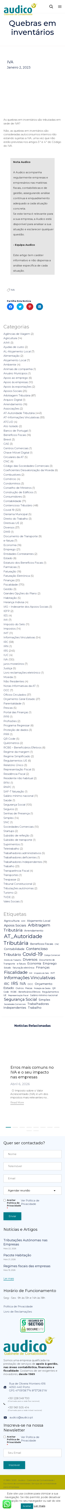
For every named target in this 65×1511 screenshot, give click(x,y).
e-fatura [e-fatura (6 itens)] (21, 963)
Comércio (9, 479)
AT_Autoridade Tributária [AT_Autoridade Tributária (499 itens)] (22, 939)
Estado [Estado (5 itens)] (7, 967)
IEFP (6, 611)
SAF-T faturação (13, 791)
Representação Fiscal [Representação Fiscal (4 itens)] (18, 995)
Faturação (9, 571)
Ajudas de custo (13, 347)
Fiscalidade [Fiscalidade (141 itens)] (16, 972)
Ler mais (39, 1506)
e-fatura (8, 540)
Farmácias (10, 567)
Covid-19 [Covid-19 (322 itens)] (32, 954)
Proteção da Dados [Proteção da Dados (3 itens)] (42, 988)
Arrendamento (12, 404)
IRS (5, 650)
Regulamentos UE (15, 760)
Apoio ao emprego (15, 377)
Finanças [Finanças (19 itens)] (43, 967)
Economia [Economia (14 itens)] (34, 963)
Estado (7, 558)
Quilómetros (11, 743)
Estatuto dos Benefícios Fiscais (23, 562)
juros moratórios (13, 663)
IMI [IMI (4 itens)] (30, 973)
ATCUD (8, 421)
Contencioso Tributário (17, 505)
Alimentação (11, 355)
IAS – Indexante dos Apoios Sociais (25, 606)
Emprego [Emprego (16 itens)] (50, 963)
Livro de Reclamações (17, 1311)
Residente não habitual (18, 778)
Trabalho (8, 866)
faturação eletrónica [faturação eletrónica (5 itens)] (23, 967)
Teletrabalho (11, 848)
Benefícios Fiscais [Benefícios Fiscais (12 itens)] (41, 943)
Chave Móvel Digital (16, 452)
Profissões (10, 721)
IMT (5, 633)
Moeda (8, 677)
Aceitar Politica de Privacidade (14, 1204)
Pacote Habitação (17, 1255)
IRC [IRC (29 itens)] (6, 984)
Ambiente (9, 364)
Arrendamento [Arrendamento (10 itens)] (33, 930)
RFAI (6, 782)
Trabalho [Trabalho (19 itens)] (34, 1007)
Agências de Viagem (16, 333)
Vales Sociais (11, 901)
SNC (6, 822)
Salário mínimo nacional (18, 795)
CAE (6, 443)
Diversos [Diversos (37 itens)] (30, 959)
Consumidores (12, 496)
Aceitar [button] (27, 1506)
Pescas (8, 707)
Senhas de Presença (16, 813)
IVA (10, 62)
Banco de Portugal (15, 430)
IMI (5, 619)
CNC (6, 461)
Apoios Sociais (12, 391)
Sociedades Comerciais (18, 826)
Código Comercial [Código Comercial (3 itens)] (52, 955)
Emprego (9, 549)
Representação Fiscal (17, 769)
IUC (5, 655)
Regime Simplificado (16, 756)
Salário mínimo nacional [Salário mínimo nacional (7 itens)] (44, 995)
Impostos (9, 628)
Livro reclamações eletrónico (21, 672)
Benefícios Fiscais (14, 435)
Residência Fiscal (14, 774)
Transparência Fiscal (16, 870)
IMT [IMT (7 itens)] (53, 973)
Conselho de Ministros (17, 487)
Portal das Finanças (15, 712)
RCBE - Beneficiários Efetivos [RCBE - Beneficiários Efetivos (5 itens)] (25, 992)
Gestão (8, 589)
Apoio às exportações (17, 386)
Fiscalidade (10, 584)
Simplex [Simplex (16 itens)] (44, 999)
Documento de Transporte (20, 536)
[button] (17, 1103)
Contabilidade (12, 501)
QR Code (9, 738)
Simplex (8, 818)
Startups (8, 831)
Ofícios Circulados (14, 694)
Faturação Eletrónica (16, 575)
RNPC (7, 787)
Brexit (7, 439)
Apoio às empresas (15, 382)
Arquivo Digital (12, 399)
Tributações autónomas (18, 888)
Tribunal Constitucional (17, 883)
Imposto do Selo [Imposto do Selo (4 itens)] (41, 973)
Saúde (7, 800)
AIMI (6, 342)
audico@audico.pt (21, 1417)
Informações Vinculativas (19, 637)
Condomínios (11, 483)
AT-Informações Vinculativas (21, 417)
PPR (6, 716)
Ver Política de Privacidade (30, 1202)
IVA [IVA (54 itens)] (23, 983)
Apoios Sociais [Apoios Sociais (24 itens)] (15, 925)
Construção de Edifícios (18, 492)
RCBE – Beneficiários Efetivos (22, 747)
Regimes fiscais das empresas (26, 1266)
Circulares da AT (13, 457)
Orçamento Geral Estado (19, 699)
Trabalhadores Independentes (22, 862)
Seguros (8, 809)
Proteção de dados (15, 730)
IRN (5, 646)
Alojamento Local (14, 360)
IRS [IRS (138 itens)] (14, 983)
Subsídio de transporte (17, 839)
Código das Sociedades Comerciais (26, 465)
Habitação (10, 597)
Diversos (8, 527)
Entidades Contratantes (18, 553)
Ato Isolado (10, 426)
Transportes (10, 875)
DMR (6, 531)
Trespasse (9, 879)
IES (5, 615)
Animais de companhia (18, 369)
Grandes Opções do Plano (20, 593)
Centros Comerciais (15, 448)
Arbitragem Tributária (16, 395)
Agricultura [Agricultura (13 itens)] (11, 920)
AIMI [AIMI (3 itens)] (23, 921)
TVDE (7, 897)
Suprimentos (11, 844)
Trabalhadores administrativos (22, 853)
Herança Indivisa (13, 602)
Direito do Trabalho (15, 518)
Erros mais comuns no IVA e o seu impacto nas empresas (32, 1072)
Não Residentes (13, 681)
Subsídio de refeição (16, 835)
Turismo (8, 892)
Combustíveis (12, 474)
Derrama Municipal (15, 514)
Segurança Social (14, 804)
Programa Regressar (16, 725)
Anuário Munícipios (15, 373)
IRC (5, 642)
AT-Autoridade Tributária (19, 413)
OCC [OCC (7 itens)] (30, 984)
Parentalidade (12, 703)
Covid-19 (8, 509)
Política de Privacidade (18, 1306)
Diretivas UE (11, 523)
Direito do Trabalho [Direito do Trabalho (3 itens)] (12, 960)
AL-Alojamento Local (17, 351)
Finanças (9, 580)
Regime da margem (16, 751)
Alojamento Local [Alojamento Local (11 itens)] (38, 920)
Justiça (7, 668)
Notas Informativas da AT (19, 686)
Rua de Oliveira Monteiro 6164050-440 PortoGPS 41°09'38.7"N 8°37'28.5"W (28, 1387)
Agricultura (10, 338)
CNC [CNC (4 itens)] (57, 944)
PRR (6, 734)
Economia (9, 545)
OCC (6, 690)
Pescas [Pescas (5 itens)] (28, 988)
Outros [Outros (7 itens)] (20, 988)
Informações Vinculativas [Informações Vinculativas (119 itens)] (29, 977)
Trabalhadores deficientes (20, 857)
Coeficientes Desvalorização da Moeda (28, 470)
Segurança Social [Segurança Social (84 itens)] (20, 999)
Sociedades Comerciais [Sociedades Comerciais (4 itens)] (15, 1004)
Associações (11, 408)
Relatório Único (13, 765)
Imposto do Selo (14, 624)
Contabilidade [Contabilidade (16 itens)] (14, 949)
